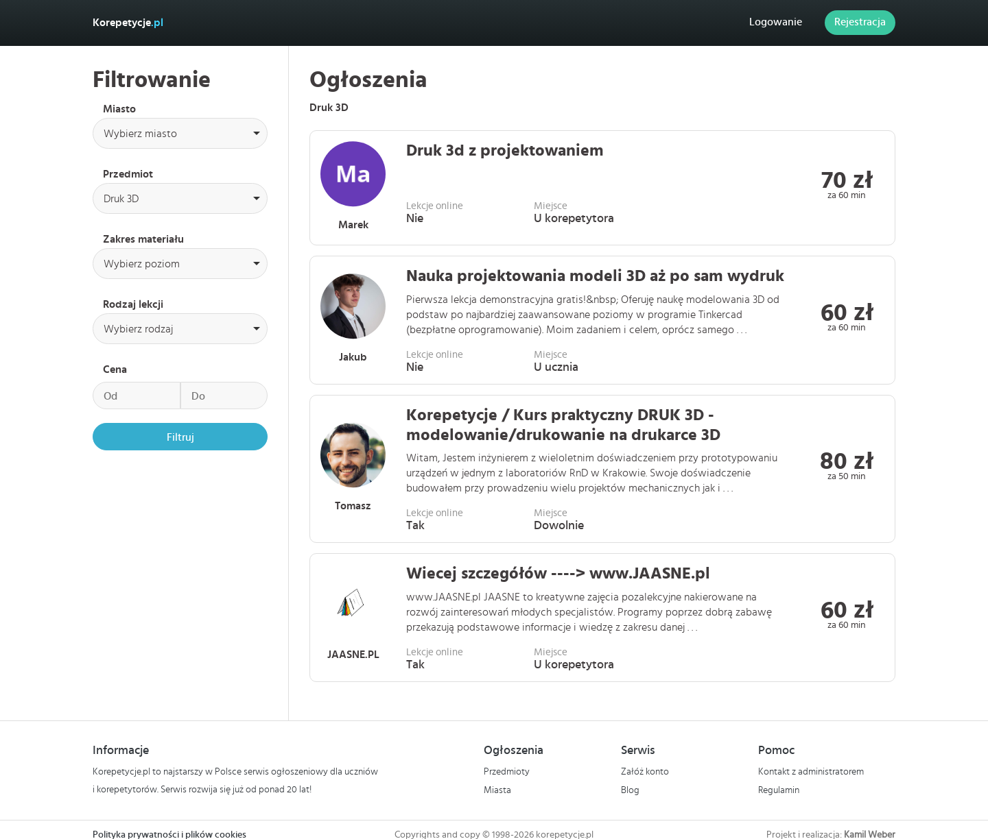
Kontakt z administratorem (811, 772)
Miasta (497, 789)
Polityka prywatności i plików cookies (169, 834)
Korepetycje (128, 22)
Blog (630, 789)
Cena (115, 369)
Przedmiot (128, 174)
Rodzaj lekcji (133, 304)
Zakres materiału (143, 239)
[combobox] (180, 133)
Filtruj (180, 437)
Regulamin (778, 789)
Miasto (119, 109)
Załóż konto (645, 772)
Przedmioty (507, 772)
